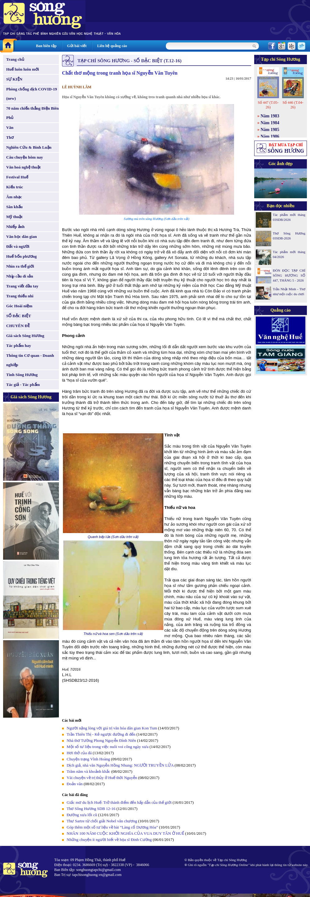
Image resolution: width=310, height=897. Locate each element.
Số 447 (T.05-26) (268, 104)
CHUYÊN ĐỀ (18, 325)
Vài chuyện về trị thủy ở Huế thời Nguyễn (102, 777)
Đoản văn (74, 783)
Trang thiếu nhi (19, 296)
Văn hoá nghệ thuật (23, 167)
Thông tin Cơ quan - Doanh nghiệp (30, 360)
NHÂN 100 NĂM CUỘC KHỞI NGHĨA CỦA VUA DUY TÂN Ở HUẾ (125, 833)
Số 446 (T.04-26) (292, 104)
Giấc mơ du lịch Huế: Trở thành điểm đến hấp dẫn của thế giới (119, 802)
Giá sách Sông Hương (25, 335)
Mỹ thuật (14, 216)
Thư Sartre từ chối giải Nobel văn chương (102, 821)
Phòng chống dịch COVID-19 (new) (31, 94)
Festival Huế (17, 177)
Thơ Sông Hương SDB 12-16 (91, 808)
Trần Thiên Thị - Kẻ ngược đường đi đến (101, 734)
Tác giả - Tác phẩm (23, 384)
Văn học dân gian (21, 236)
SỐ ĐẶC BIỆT (18, 315)
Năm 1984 (270, 122)
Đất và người (17, 246)
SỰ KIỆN (14, 79)
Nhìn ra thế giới (20, 266)
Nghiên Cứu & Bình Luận (28, 147)
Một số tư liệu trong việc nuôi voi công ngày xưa (107, 746)
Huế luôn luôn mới (22, 69)
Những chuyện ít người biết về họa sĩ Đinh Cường (109, 839)
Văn (9, 127)
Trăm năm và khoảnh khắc (88, 771)
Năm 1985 (270, 129)
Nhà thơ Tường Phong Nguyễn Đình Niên (101, 740)
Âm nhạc (14, 197)
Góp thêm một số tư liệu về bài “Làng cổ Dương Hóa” (113, 827)
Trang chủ (15, 59)
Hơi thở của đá (79, 752)
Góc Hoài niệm (19, 306)
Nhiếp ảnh (15, 226)
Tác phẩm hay (18, 345)
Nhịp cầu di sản (19, 276)
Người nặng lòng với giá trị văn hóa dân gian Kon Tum (112, 728)
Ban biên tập (46, 46)
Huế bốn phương (21, 256)
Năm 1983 (270, 116)
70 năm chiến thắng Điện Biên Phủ (32, 113)
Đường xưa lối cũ (82, 814)
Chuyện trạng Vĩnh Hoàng (88, 759)
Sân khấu (14, 206)
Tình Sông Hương (22, 374)
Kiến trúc (14, 187)
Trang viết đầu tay (22, 286)
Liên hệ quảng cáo (112, 46)
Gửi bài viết (76, 46)
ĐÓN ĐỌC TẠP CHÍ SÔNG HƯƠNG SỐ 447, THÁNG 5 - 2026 (289, 275)
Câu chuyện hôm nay (24, 157)
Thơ (10, 137)
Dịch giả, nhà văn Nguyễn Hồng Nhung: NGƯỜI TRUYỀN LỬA (121, 765)
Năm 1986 (270, 136)
